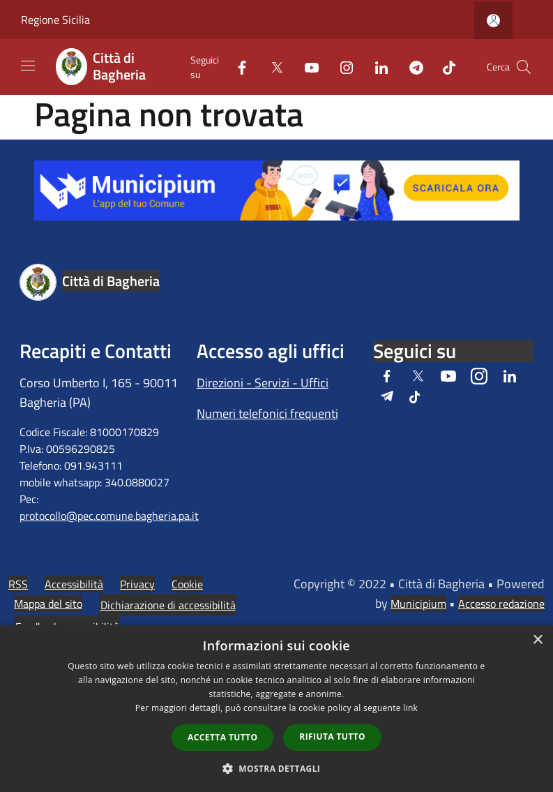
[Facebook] (236, 66)
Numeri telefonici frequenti (267, 413)
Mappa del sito (48, 603)
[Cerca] (523, 67)
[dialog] (276, 708)
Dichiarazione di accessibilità (168, 605)
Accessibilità (74, 584)
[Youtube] (306, 66)
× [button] (537, 640)
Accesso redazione (501, 603)
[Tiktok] (443, 66)
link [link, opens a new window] (410, 708)
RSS (18, 584)
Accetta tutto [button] (222, 737)
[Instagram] (341, 66)
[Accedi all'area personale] (493, 20)
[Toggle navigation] (28, 65)
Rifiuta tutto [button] (332, 736)
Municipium (418, 603)
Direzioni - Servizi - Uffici (262, 382)
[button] (277, 768)
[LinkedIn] (376, 66)
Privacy (137, 584)
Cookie (187, 584)
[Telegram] (411, 66)
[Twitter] (271, 66)
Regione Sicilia (55, 19)
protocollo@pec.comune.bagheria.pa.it (109, 515)
